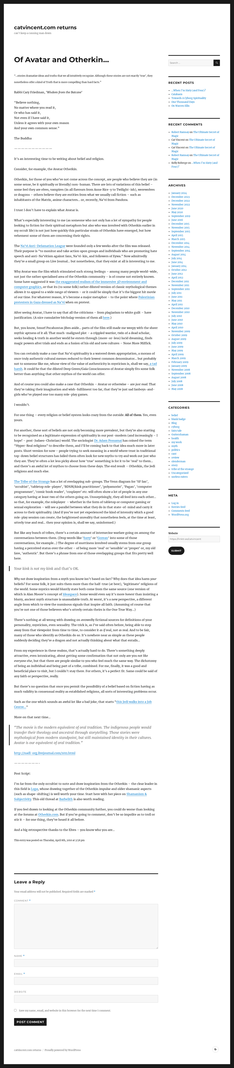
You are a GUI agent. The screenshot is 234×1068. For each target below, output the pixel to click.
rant (173, 453)
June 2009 (177, 346)
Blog (174, 423)
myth (174, 446)
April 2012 (177, 277)
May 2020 (177, 212)
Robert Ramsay (180, 132)
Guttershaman (179, 434)
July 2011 (176, 293)
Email (19, 973)
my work (176, 442)
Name (19, 956)
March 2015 (178, 239)
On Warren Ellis (180, 105)
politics (175, 449)
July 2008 (176, 381)
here (106, 317)
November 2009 (180, 331)
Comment (22, 900)
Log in (175, 503)
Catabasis (176, 94)
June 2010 (177, 319)
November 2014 (180, 246)
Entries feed (178, 507)
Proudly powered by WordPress (63, 1050)
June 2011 (176, 296)
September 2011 (180, 289)
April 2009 (177, 354)
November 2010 (180, 312)
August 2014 (178, 254)
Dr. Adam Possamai (108, 440)
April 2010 (177, 327)
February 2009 (179, 362)
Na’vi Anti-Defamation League (42, 246)
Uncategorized (179, 473)
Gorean (102, 538)
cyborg (175, 426)
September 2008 (180, 373)
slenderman (178, 461)
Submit (176, 550)
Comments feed (180, 510)
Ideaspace (70, 594)
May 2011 (176, 300)
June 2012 (177, 273)
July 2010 (176, 316)
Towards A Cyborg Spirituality (188, 98)
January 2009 (179, 366)
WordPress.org (180, 514)
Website (20, 991)
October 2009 (179, 335)
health (175, 438)
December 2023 (180, 196)
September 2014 (180, 250)
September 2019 (180, 216)
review (175, 457)
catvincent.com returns (45, 27)
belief (174, 415)
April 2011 (177, 304)
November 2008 (180, 369)
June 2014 (177, 262)
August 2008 (178, 377)
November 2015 (180, 227)
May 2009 (177, 350)
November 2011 (180, 285)
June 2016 (177, 220)
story (174, 465)
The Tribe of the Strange (32, 481)
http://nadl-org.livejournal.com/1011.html (44, 753)
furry (87, 538)
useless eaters (179, 476)
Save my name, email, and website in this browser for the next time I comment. (65, 1010)
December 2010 (180, 308)
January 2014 (178, 266)
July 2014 (176, 258)
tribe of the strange (182, 469)
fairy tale (176, 430)
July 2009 (176, 342)
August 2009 (178, 339)
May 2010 (176, 323)
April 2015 (177, 235)
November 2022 (180, 204)
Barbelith (66, 799)
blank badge (178, 419)
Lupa (34, 789)
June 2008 (177, 385)
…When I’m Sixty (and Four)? (188, 90)
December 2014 (180, 243)
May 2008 (177, 389)
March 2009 (178, 358)
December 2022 (180, 200)
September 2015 (180, 231)
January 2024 (179, 193)
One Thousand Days (183, 102)
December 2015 (180, 223)
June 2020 (177, 208)
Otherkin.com (48, 814)
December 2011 (180, 281)
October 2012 (179, 269)
